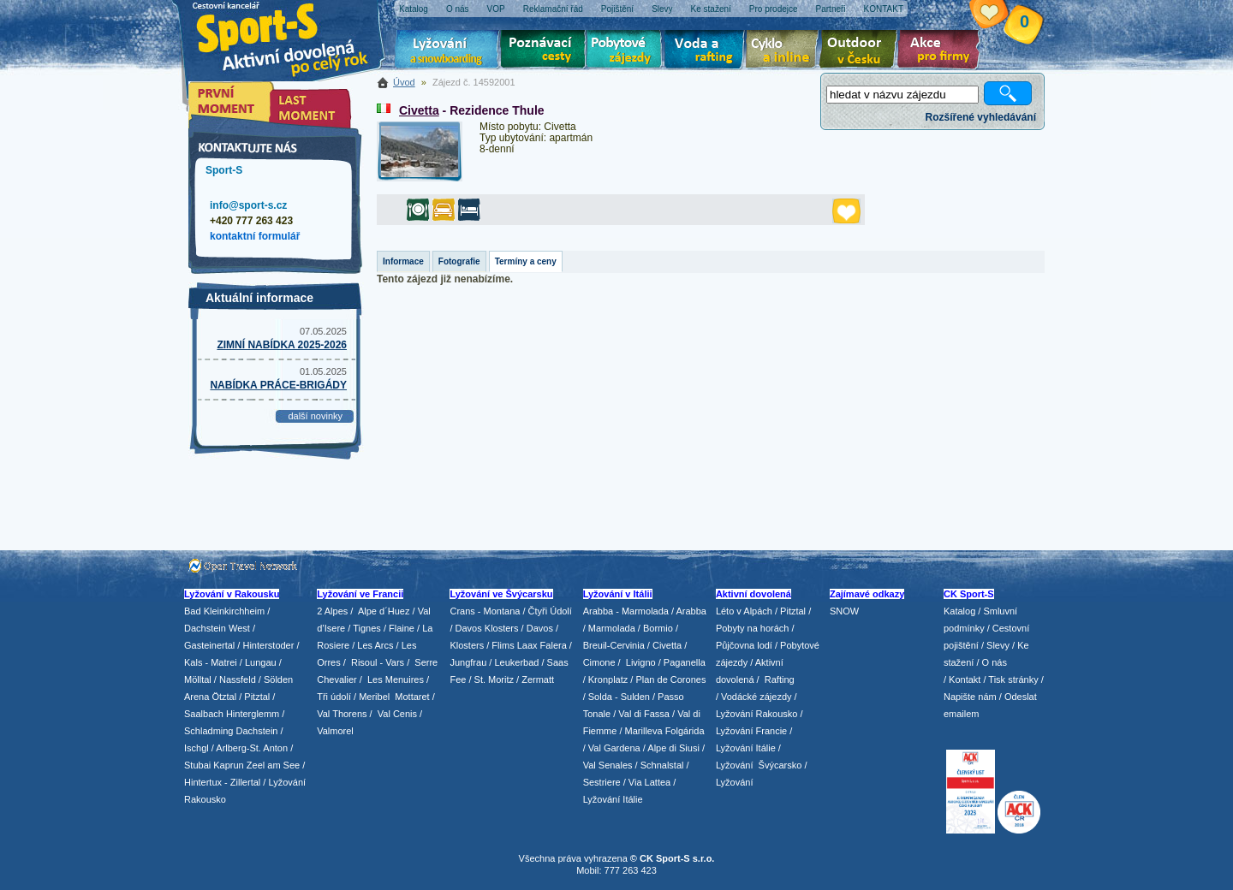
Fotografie (459, 261)
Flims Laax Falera (528, 645)
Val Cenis (397, 714)
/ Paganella (682, 662)
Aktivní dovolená (861, 51)
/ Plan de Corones (668, 679)
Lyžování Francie (751, 731)
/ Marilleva (640, 731)
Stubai (197, 765)
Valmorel (335, 731)
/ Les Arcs (372, 645)
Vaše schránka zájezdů (1002, 15)
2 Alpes (332, 611)
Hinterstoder (268, 645)
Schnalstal (662, 765)
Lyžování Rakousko (757, 714)
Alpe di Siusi (673, 748)
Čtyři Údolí (550, 611)
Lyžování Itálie (613, 799)
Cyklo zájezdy (785, 51)
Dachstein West (217, 628)
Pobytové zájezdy (626, 51)
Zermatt (537, 679)
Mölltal (197, 679)
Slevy (998, 645)
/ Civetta (664, 645)
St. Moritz (494, 679)
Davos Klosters (487, 628)
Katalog (959, 611)
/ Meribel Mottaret (392, 696)
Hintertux (203, 782)
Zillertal (247, 782)
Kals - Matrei (210, 662)
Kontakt (964, 679)
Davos (540, 628)
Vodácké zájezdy (756, 696)
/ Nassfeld (235, 679)
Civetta (419, 110)
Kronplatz (608, 679)
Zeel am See (273, 765)
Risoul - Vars (377, 662)
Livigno (641, 662)
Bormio (658, 628)
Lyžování (447, 51)
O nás (994, 662)
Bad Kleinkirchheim (224, 611)
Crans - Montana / (488, 611)
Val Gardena (614, 748)
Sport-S (224, 170)
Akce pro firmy (943, 51)
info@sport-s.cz (248, 205)
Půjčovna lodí (744, 645)
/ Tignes (364, 628)
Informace (403, 261)
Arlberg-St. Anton (252, 748)
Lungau (261, 662)
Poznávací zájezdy (544, 51)
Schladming (210, 731)
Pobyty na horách (752, 628)
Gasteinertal (209, 645)
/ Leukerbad (514, 662)
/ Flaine (399, 628)
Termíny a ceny (526, 261)
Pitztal (257, 696)
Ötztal (223, 696)
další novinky (315, 416)
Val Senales (608, 765)
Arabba (691, 611)
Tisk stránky (1013, 679)
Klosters (467, 645)
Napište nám (970, 696)
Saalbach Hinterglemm (231, 714)
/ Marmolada (609, 628)
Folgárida (685, 731)
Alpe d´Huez (385, 611)
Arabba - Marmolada (626, 611)
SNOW (844, 611)
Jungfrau (468, 662)
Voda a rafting (707, 51)
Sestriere (602, 782)
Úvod (404, 82)
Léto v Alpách (744, 611)
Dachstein (257, 731)
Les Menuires (395, 679)
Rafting (780, 679)
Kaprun (228, 765)
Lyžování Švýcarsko (758, 765)
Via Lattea (649, 782)
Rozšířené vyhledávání (981, 117)
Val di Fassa (644, 714)
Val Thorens (341, 714)
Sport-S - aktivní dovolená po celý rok (291, 36)
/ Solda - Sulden (616, 696)
